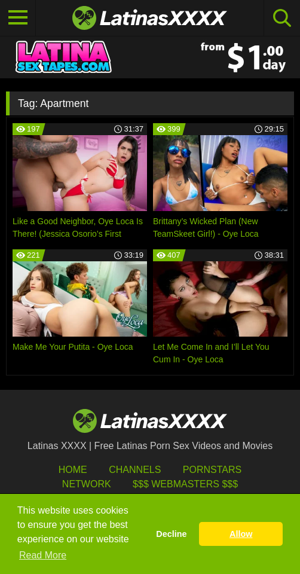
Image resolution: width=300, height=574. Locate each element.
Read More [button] (42, 555)
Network (86, 484)
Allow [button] (240, 534)
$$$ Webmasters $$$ (185, 484)
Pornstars (212, 470)
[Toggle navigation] (18, 18)
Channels (135, 470)
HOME (73, 470)
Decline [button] (171, 534)
